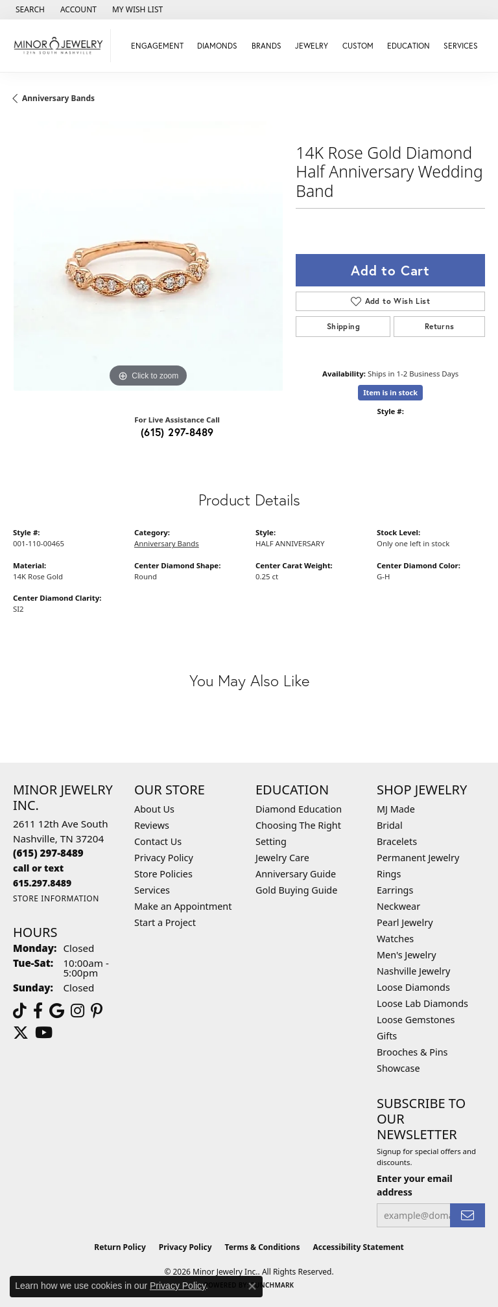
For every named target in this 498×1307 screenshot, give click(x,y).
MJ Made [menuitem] (396, 809)
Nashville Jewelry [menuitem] (413, 971)
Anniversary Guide (295, 874)
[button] (29, 9)
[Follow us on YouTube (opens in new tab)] (44, 1033)
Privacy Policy (163, 857)
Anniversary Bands (58, 98)
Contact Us (158, 841)
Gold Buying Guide (296, 890)
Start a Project (165, 922)
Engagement (157, 46)
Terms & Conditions (262, 1247)
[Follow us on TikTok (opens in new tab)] (20, 1011)
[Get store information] (56, 898)
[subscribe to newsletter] (467, 1215)
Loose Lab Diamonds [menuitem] (422, 1003)
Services (461, 46)
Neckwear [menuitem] (398, 906)
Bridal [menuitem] (390, 825)
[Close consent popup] (252, 1286)
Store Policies (163, 874)
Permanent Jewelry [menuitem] (418, 857)
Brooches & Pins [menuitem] (412, 1052)
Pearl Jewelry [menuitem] (405, 922)
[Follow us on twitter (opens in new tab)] (21, 1033)
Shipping (343, 326)
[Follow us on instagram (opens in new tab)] (77, 1011)
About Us (154, 809)
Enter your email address (415, 1185)
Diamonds (217, 46)
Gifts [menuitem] (387, 1036)
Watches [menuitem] (395, 938)
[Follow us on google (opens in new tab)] (56, 1011)
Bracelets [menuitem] (397, 841)
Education (408, 46)
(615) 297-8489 (177, 432)
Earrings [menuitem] (395, 890)
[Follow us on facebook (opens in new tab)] (38, 1011)
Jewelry (311, 46)
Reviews (151, 825)
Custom (358, 46)
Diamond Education (298, 809)
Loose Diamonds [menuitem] (413, 987)
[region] (148, 256)
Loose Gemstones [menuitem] (416, 1019)
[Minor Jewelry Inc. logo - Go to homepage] (58, 45)
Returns (440, 326)
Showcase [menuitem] (398, 1068)
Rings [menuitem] (389, 874)
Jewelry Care (282, 857)
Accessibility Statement (358, 1247)
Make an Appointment (182, 906)
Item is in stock (390, 392)
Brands (266, 46)
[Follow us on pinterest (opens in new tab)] (96, 1011)
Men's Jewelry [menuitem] (406, 955)
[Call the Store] (48, 852)
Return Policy (120, 1247)
